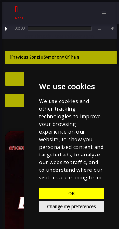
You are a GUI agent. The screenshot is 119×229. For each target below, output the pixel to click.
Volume (111, 28)
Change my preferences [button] (71, 207)
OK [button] (71, 194)
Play (6, 29)
